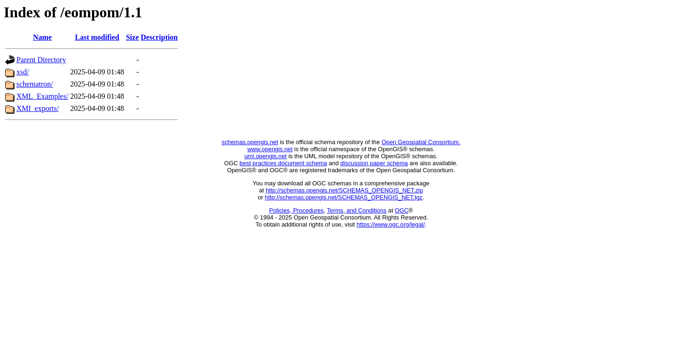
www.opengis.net (270, 149)
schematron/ (34, 84)
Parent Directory (41, 60)
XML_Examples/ (42, 96)
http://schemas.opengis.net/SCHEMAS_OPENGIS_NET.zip (344, 190)
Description (159, 37)
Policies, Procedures (296, 210)
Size (132, 37)
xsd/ (22, 72)
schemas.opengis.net (250, 142)
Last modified (97, 37)
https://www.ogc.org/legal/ (390, 224)
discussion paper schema (374, 163)
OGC (401, 210)
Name (42, 37)
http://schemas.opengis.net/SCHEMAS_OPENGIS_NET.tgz (343, 197)
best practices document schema (283, 163)
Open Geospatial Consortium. (421, 142)
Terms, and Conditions (356, 210)
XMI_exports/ (37, 108)
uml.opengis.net (266, 156)
